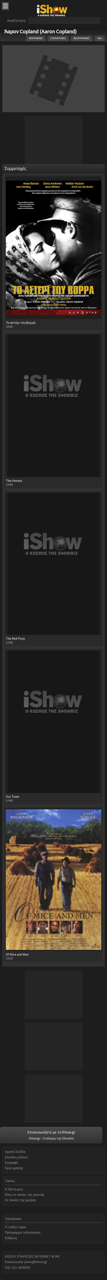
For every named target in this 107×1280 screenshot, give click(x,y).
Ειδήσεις (11, 1238)
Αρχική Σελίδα (15, 1151)
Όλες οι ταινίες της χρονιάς (25, 1194)
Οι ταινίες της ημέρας (20, 1200)
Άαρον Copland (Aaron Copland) (40, 31)
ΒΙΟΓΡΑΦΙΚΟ (36, 38)
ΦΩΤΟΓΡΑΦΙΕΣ (82, 38)
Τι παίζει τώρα (15, 1227)
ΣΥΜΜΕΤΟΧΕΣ (58, 38)
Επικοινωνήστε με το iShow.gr (51, 1132)
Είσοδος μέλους (16, 1157)
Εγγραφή (11, 1162)
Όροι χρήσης (14, 1168)
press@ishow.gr (35, 1262)
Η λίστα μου (14, 1189)
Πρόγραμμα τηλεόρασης (23, 1232)
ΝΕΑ (99, 38)
